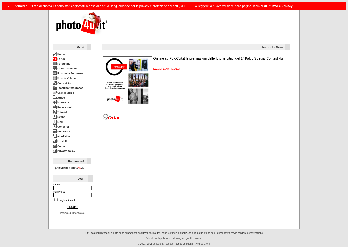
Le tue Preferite (65, 68)
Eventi (59, 117)
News (279, 47)
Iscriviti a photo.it (69, 167)
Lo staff (60, 141)
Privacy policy (64, 150)
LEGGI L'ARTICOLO (166, 68)
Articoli (59, 97)
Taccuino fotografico (68, 87)
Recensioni (62, 107)
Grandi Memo (63, 92)
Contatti (60, 146)
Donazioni (61, 131)
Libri (58, 121)
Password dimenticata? (72, 213)
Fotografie (61, 63)
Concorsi (61, 126)
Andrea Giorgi (203, 243)
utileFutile (61, 136)
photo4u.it (267, 47)
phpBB (189, 243)
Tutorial (60, 112)
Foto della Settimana (68, 73)
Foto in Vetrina (64, 78)
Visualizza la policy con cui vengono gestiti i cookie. (174, 238)
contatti (169, 243)
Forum (59, 58)
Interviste (61, 102)
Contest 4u (62, 83)
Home (59, 54)
